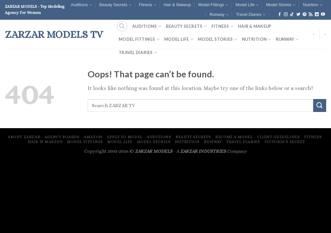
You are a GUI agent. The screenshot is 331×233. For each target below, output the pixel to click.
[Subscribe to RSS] (311, 14)
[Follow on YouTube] (323, 14)
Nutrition (313, 5)
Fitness (147, 5)
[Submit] (319, 105)
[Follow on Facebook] (280, 14)
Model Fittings (213, 5)
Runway (219, 15)
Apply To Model (125, 137)
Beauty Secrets (115, 5)
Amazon (93, 137)
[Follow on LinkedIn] (317, 14)
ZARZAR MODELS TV (54, 34)
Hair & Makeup (177, 4)
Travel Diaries (251, 15)
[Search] (122, 26)
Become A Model (234, 137)
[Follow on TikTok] (292, 14)
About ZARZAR (24, 137)
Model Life (247, 5)
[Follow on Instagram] (286, 14)
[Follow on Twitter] (298, 14)
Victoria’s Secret (284, 141)
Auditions (81, 5)
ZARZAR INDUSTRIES (203, 151)
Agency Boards (62, 137)
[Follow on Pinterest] (304, 14)
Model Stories (280, 5)
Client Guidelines (278, 137)
